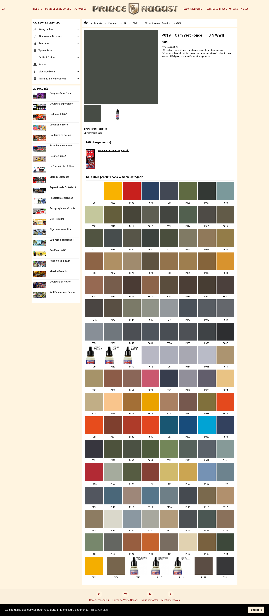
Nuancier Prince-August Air (113, 150)
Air (125, 23)
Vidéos (244, 9)
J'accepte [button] (256, 609)
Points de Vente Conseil (58, 9)
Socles (42, 64)
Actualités (80, 9)
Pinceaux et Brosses (50, 36)
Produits (37, 9)
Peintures (44, 43)
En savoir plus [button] (99, 609)
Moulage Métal (47, 71)
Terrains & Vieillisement (52, 78)
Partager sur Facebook (95, 129)
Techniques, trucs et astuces (222, 9)
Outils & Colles (46, 57)
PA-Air (135, 23)
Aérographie (45, 29)
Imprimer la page (93, 133)
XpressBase (45, 50)
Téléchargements (192, 9)
